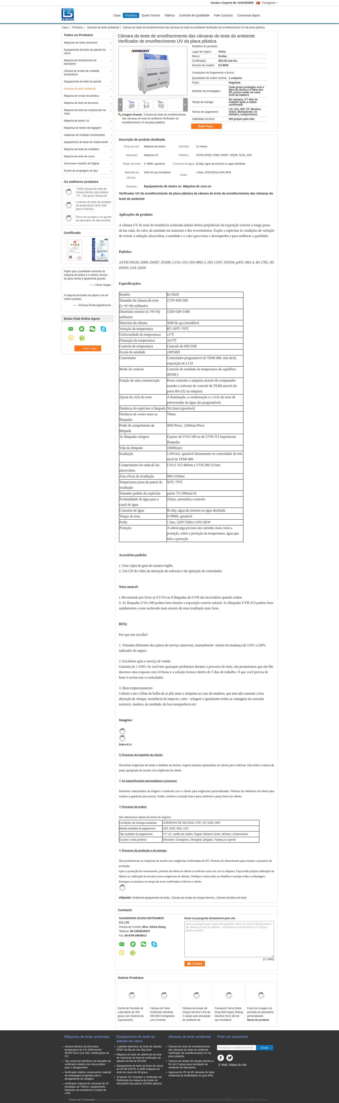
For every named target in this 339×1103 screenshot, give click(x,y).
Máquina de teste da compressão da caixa (85, 112)
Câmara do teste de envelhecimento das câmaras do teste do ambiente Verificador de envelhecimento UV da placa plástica (154, 118)
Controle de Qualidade (194, 15)
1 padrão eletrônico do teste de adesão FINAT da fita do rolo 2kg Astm (139, 1048)
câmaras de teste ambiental (103, 27)
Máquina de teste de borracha (81, 102)
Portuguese (270, 2)
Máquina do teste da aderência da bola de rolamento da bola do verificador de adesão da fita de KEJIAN (139, 1058)
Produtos (131, 15)
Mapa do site (237, 1064)
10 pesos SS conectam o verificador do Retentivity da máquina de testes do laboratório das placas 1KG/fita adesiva (139, 1080)
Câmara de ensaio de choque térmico (192, 897)
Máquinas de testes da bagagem (82, 127)
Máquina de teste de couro (79, 156)
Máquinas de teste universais (80, 42)
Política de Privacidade (82, 1099)
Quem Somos (151, 15)
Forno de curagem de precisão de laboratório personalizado (260, 1012)
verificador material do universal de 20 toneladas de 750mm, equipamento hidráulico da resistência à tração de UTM (87, 1088)
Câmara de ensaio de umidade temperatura (81, 72)
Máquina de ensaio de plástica (81, 95)
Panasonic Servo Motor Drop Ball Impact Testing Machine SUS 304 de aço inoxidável (229, 1014)
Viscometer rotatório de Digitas (81, 163)
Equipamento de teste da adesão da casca (85, 51)
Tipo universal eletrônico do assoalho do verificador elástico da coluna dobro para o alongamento (88, 1064)
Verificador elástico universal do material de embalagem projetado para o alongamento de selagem (88, 1075)
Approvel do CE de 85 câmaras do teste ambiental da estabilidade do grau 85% (191, 1074)
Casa (116, 15)
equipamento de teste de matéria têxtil (86, 142)
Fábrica (170, 15)
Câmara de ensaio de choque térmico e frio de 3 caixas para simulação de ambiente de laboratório (196, 1016)
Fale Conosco (223, 15)
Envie (264, 1047)
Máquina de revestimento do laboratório (80, 62)
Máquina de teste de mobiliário (81, 149)
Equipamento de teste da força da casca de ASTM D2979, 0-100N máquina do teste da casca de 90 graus (140, 1069)
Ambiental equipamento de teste (151, 897)
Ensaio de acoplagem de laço (81, 170)
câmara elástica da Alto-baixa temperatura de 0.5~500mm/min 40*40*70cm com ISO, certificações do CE (87, 1051)
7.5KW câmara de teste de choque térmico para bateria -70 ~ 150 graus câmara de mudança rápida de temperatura (92, 195)
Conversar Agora (248, 15)
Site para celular (227, 1070)
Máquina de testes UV (76, 120)
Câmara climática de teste (231, 897)
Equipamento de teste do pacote (82, 81)
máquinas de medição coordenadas (84, 134)
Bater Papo (208, 126)
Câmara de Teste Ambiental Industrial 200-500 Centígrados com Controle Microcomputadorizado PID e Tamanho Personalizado (163, 1020)
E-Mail (223, 1064)
